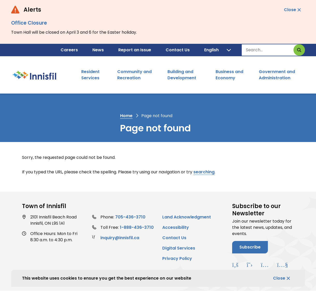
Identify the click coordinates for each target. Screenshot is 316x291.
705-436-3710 (130, 217)
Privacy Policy (177, 258)
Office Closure (29, 22)
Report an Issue (134, 50)
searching (204, 172)
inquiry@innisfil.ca (119, 238)
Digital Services (178, 248)
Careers (69, 50)
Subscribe (250, 247)
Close (279, 278)
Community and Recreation (134, 75)
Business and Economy (229, 75)
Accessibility (175, 227)
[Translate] (217, 50)
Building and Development (181, 75)
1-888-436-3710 (137, 227)
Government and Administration (277, 75)
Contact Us (178, 50)
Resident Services (90, 75)
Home (126, 116)
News (98, 50)
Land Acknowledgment (186, 217)
